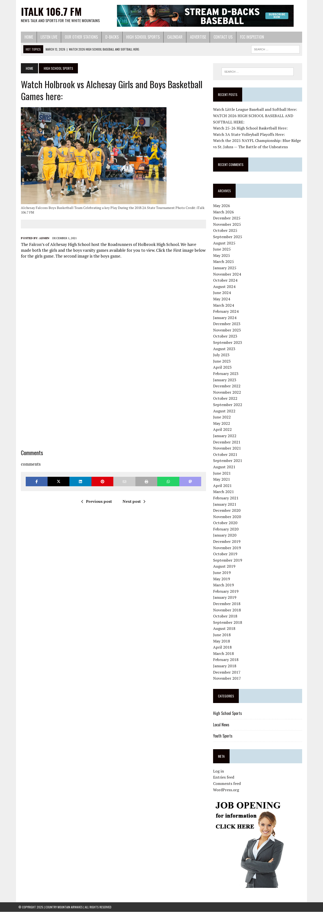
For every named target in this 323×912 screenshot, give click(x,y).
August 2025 (225, 243)
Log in (219, 771)
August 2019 (225, 566)
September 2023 (228, 342)
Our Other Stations (78, 37)
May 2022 (222, 423)
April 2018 (223, 647)
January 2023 (225, 379)
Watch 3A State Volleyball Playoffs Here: (250, 134)
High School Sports (140, 37)
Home (26, 37)
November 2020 (228, 516)
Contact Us (220, 37)
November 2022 (228, 392)
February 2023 (227, 373)
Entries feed (224, 777)
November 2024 (228, 274)
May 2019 (222, 579)
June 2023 (223, 361)
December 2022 (227, 386)
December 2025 (227, 218)
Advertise (196, 37)
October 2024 (226, 280)
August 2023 (225, 348)
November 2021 (228, 448)
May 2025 (222, 255)
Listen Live (46, 37)
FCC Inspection (250, 37)
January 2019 (225, 597)
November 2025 (228, 224)
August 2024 (225, 286)
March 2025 (224, 261)
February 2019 (227, 591)
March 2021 (224, 492)
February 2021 (227, 498)
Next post (133, 501)
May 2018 (222, 641)
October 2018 (226, 616)
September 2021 (228, 460)
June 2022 (223, 417)
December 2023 (227, 324)
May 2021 (222, 479)
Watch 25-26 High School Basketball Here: (251, 128)
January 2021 (225, 504)
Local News (222, 725)
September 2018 (228, 622)
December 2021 (227, 442)
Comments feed (228, 783)
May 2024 (222, 299)
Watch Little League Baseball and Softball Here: (256, 109)
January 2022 (225, 436)
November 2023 (228, 330)
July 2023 (222, 355)
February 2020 (227, 529)
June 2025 (223, 249)
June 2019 (223, 572)
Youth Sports (223, 736)
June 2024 (223, 292)
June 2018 (223, 635)
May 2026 (222, 205)
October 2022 (226, 398)
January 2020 (225, 535)
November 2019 (228, 547)
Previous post (96, 501)
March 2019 (224, 585)
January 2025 (225, 268)
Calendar (172, 37)
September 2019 (228, 560)
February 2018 (227, 659)
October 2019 (226, 554)
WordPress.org (227, 789)
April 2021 (223, 485)
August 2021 (225, 467)
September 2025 (228, 237)
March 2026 (224, 212)
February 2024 (227, 311)
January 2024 (225, 317)
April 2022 (223, 429)
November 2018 (228, 610)
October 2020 (226, 523)
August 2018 (225, 628)
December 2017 (227, 672)
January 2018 (225, 666)
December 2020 (227, 510)
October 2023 (226, 336)
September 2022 (228, 405)
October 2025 (226, 230)
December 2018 (227, 604)
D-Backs (109, 37)
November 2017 (228, 678)
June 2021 (223, 473)
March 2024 (224, 305)
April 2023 (223, 367)
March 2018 (224, 653)
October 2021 (226, 454)
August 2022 (225, 411)
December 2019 (227, 541)
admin (42, 238)
